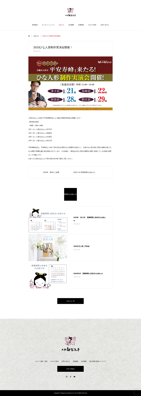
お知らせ (61, 25)
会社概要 (71, 25)
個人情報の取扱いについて (97, 361)
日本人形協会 (70, 369)
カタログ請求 (92, 25)
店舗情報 (81, 25)
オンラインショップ (48, 25)
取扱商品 (35, 25)
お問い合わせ (105, 25)
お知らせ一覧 (70, 301)
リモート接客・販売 (41, 361)
